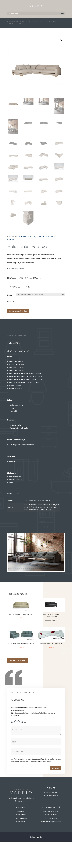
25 (54, 568)
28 (60, 568)
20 (45, 568)
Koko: (9, 295)
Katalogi (12, 21)
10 (25, 568)
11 (27, 568)
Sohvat (24, 21)
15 (35, 568)
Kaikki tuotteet (17, 660)
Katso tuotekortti (15, 269)
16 (37, 568)
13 (31, 568)
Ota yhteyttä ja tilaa (18, 311)
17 (39, 568)
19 (43, 568)
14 (33, 568)
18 (41, 568)
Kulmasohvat (27, 237)
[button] (61, 40)
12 (29, 568)
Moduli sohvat (40, 21)
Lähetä (55, 768)
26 (56, 568)
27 (58, 568)
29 (62, 568)
